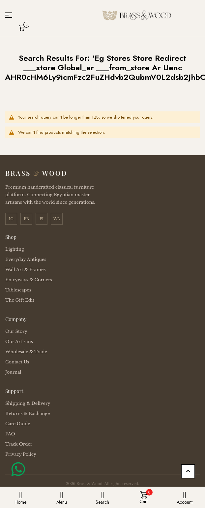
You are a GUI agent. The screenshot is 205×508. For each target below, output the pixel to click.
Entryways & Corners (28, 280)
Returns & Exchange (27, 413)
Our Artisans (19, 341)
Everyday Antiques (25, 259)
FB (26, 219)
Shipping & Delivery (27, 403)
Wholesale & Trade (26, 352)
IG (11, 219)
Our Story (16, 331)
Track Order (18, 444)
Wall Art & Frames (25, 269)
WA (56, 219)
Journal (13, 372)
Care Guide (17, 424)
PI (42, 219)
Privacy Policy (20, 454)
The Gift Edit (19, 300)
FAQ (10, 434)
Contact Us (17, 362)
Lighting (14, 249)
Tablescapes (18, 290)
